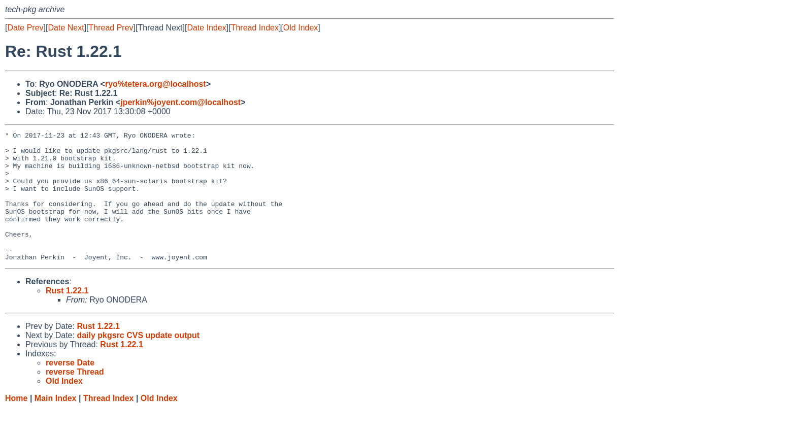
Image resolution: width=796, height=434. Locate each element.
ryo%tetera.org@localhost (155, 84)
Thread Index (255, 27)
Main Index (56, 424)
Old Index (300, 27)
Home (16, 424)
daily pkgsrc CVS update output (138, 361)
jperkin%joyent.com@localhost (180, 102)
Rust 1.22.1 (67, 316)
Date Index (206, 27)
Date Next (66, 27)
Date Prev (25, 27)
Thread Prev (111, 27)
